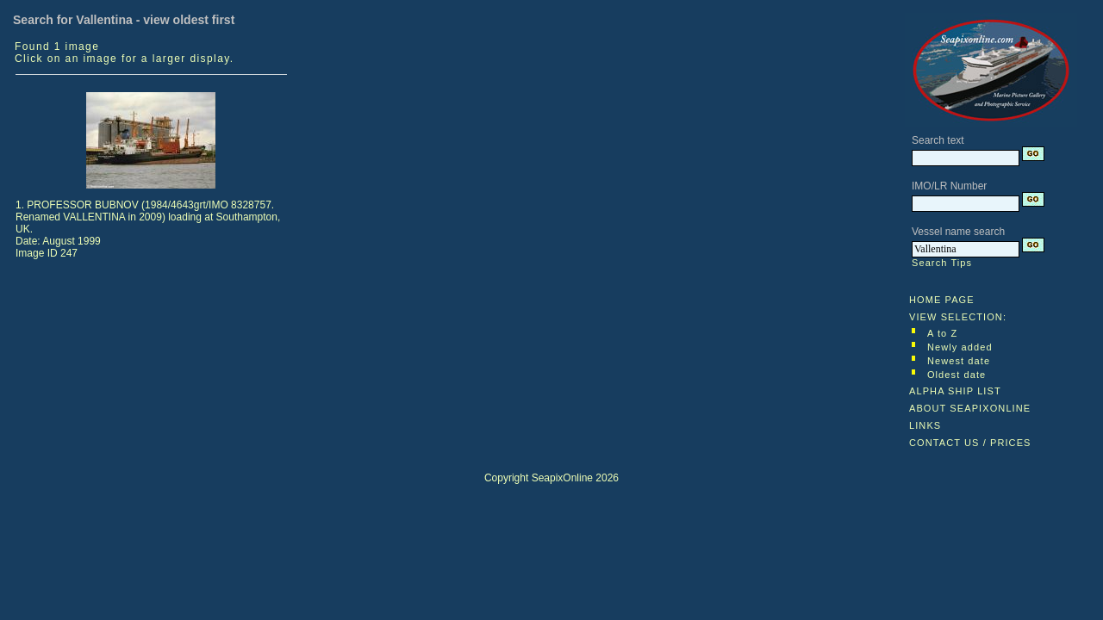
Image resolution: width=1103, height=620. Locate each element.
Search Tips (942, 262)
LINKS (925, 425)
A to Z (942, 333)
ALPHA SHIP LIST (955, 391)
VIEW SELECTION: (957, 317)
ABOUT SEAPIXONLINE (970, 408)
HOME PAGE (942, 299)
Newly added (960, 347)
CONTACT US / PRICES (970, 442)
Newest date (958, 361)
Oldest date (956, 374)
